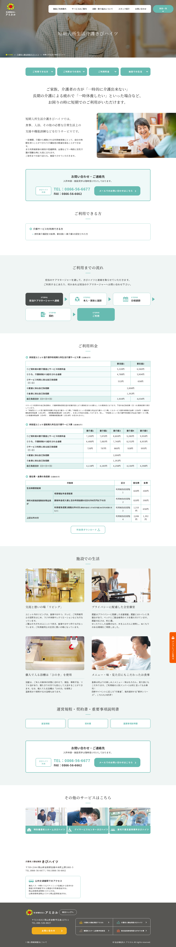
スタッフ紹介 (123, 9)
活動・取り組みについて (101, 9)
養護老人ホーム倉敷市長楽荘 (92, 930)
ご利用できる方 (43, 71)
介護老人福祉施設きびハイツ (28, 54)
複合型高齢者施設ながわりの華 (130, 930)
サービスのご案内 (78, 9)
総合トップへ (68, 912)
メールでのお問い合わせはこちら (117, 191)
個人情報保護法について (36, 942)
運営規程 (45, 723)
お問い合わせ (140, 9)
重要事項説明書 (130, 723)
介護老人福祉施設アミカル (91, 922)
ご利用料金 (107, 71)
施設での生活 (138, 71)
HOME (9, 54)
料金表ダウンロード (88, 529)
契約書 (88, 723)
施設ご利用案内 (58, 9)
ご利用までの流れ (74, 71)
